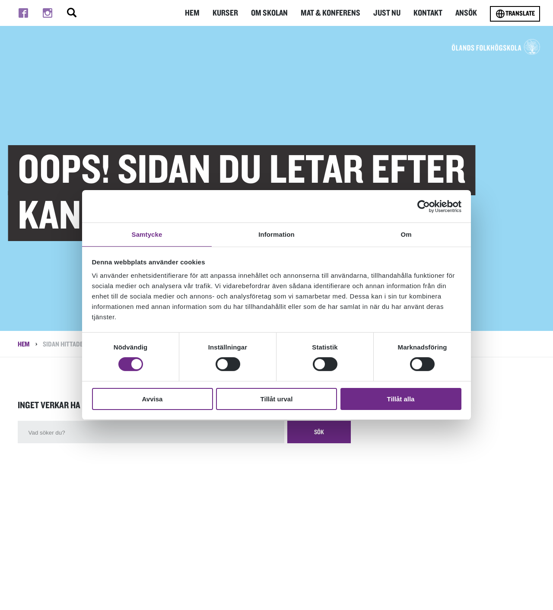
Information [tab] (276, 234)
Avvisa (152, 399)
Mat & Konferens (334, 13)
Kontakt (429, 13)
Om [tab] (405, 234)
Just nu (389, 13)
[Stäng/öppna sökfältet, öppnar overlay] (71, 13)
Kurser (231, 13)
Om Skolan (274, 13)
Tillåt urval (277, 399)
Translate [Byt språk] (515, 14)
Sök (324, 436)
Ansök (466, 13)
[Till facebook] (23, 13)
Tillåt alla (401, 399)
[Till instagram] (47, 13)
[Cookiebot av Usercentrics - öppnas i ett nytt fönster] (423, 205)
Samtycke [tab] (147, 234)
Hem (199, 13)
